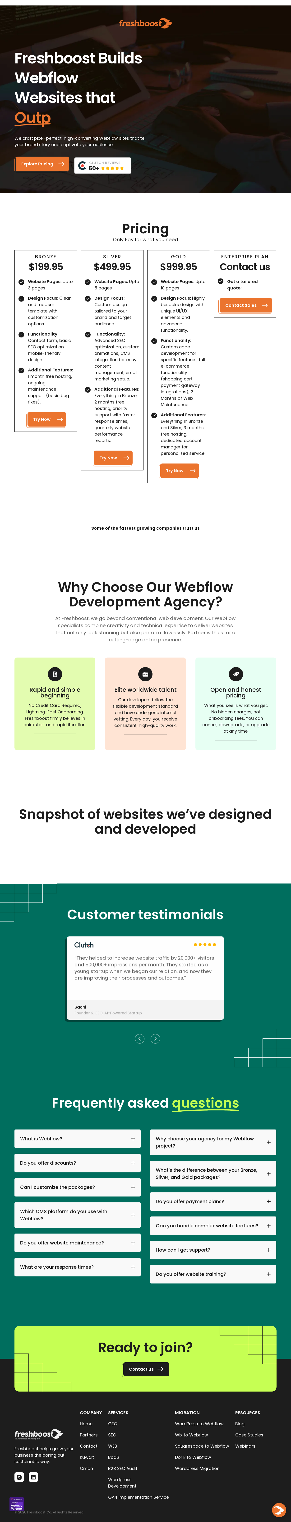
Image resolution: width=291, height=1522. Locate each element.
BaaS (113, 1457)
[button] (139, 1040)
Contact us (141, 1369)
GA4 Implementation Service (138, 1497)
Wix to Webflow (191, 1435)
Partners (89, 1435)
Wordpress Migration (197, 1468)
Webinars (245, 1446)
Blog (240, 1424)
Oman (86, 1468)
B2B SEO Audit (122, 1468)
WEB (112, 1446)
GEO (112, 1424)
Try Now (42, 421)
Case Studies (249, 1435)
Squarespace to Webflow (202, 1446)
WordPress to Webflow (199, 1424)
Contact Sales (241, 307)
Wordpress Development (122, 1483)
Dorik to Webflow (193, 1457)
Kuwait (87, 1457)
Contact (88, 1446)
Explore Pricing (37, 164)
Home (86, 1424)
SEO (112, 1435)
